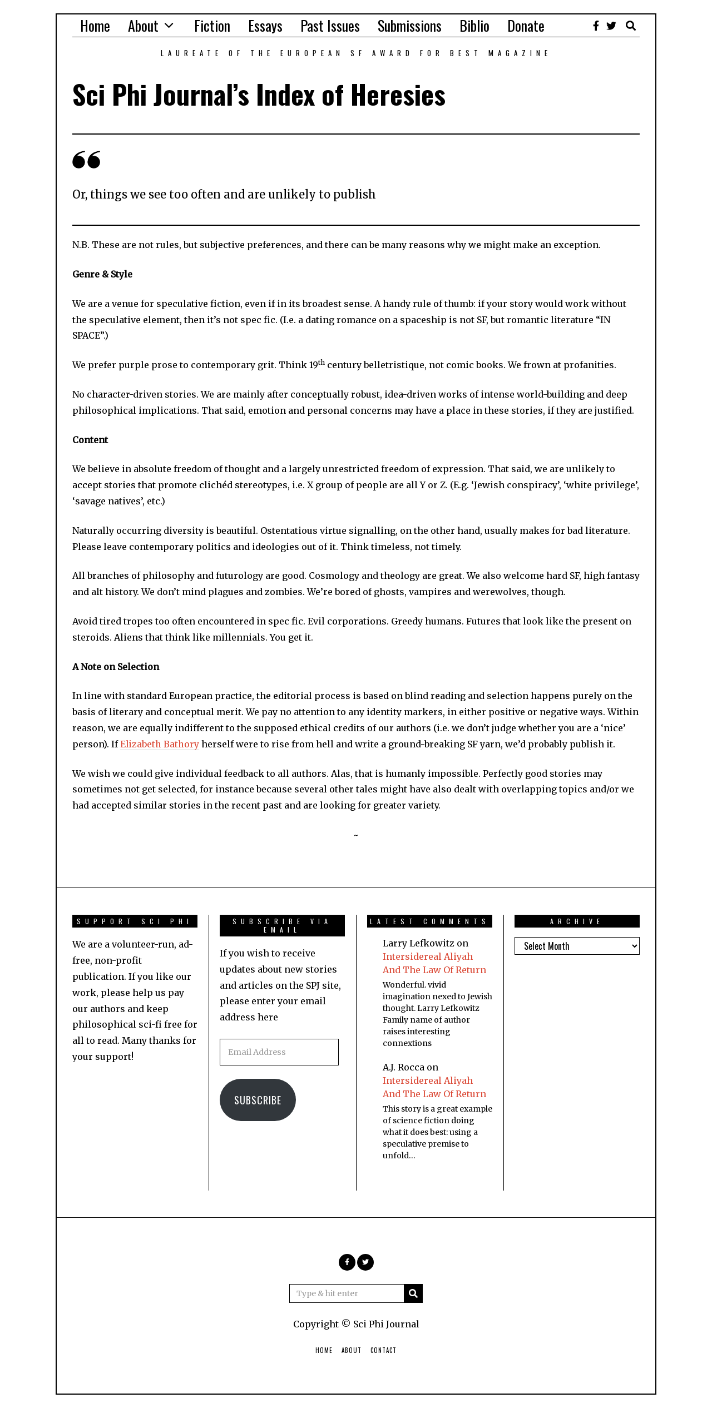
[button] (413, 1293)
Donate (526, 25)
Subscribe (257, 1100)
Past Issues (330, 25)
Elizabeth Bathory (160, 744)
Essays (265, 25)
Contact (383, 1350)
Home (95, 25)
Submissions (410, 25)
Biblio (474, 25)
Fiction (212, 25)
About (143, 25)
